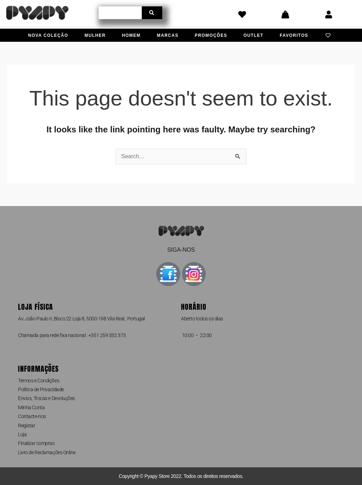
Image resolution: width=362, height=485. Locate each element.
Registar (26, 425)
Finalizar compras (36, 443)
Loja (22, 434)
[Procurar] (152, 12)
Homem (131, 35)
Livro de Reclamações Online (47, 452)
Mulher (95, 35)
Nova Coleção (48, 35)
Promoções (211, 35)
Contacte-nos (32, 416)
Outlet (253, 35)
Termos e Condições (38, 380)
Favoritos (294, 35)
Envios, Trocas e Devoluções (46, 398)
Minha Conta (31, 407)
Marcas (168, 35)
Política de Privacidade (41, 389)
